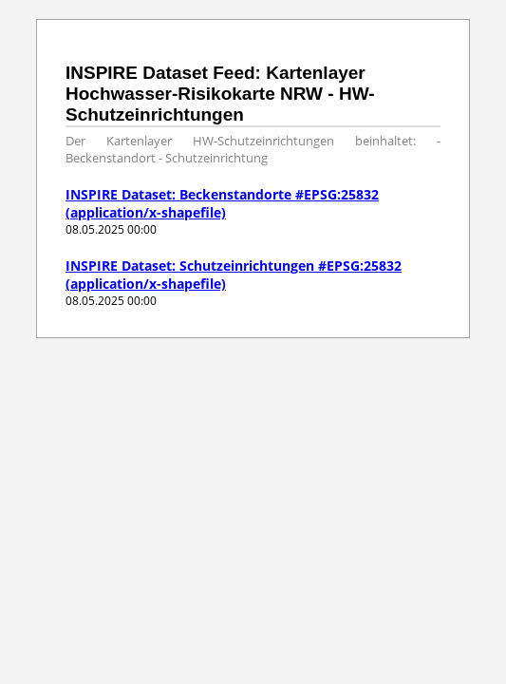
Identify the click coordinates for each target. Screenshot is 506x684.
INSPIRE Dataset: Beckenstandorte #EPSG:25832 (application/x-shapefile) (222, 203)
